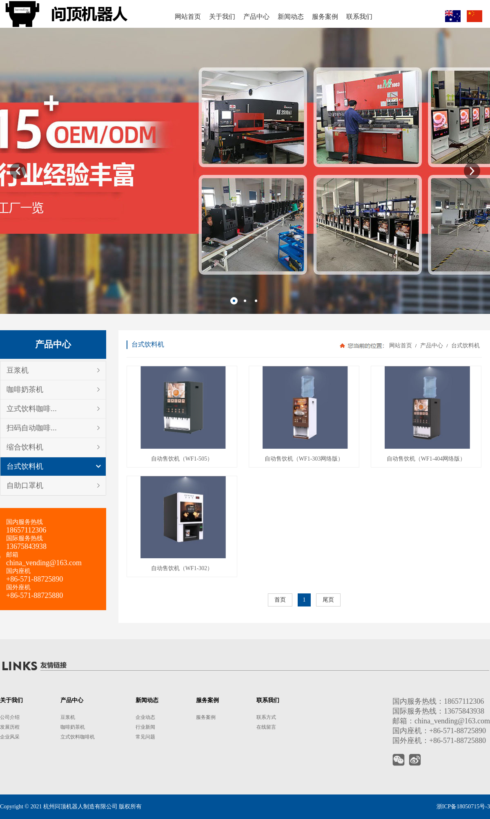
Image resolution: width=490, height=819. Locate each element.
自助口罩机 (25, 485)
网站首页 (400, 345)
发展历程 (10, 727)
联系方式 (266, 717)
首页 (280, 600)
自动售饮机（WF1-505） (182, 459)
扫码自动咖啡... (32, 428)
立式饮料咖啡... (32, 409)
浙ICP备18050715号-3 (463, 806)
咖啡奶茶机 (25, 389)
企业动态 (145, 717)
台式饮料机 (25, 466)
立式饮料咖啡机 (77, 737)
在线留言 (266, 727)
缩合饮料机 (25, 447)
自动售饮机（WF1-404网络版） (426, 459)
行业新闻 (145, 727)
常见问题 (145, 737)
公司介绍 (10, 717)
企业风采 (10, 737)
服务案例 (206, 717)
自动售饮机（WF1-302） (182, 568)
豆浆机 (18, 370)
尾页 (328, 600)
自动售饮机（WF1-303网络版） (304, 459)
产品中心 (431, 345)
